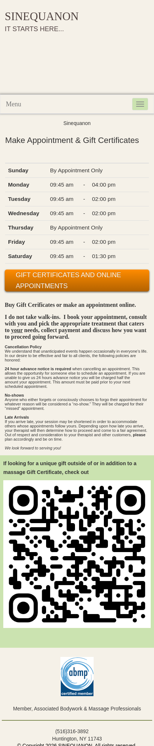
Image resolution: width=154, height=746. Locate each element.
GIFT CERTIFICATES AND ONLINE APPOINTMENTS (68, 280)
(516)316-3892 (72, 731)
